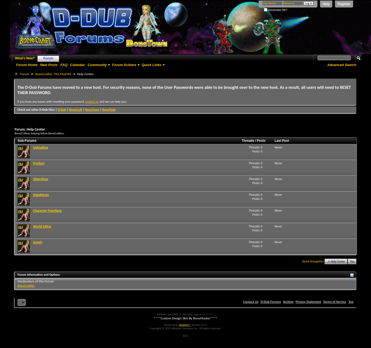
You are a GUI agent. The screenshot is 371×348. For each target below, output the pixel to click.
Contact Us (250, 302)
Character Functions (47, 211)
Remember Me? (275, 10)
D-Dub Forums (271, 302)
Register (344, 4)
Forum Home (26, 65)
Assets (37, 242)
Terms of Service (334, 302)
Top (352, 261)
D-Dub (62, 110)
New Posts (49, 65)
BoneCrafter (26, 286)
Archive (288, 302)
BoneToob (109, 110)
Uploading (40, 148)
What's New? (25, 58)
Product (38, 163)
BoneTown (92, 110)
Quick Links (151, 65)
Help (326, 4)
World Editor (42, 226)
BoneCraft (75, 110)
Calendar (77, 65)
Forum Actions (124, 65)
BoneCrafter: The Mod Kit (53, 74)
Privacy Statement (308, 302)
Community (97, 65)
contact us (92, 102)
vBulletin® (185, 325)
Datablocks (41, 195)
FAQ (64, 65)
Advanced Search (341, 65)
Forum (48, 58)
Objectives (40, 179)
